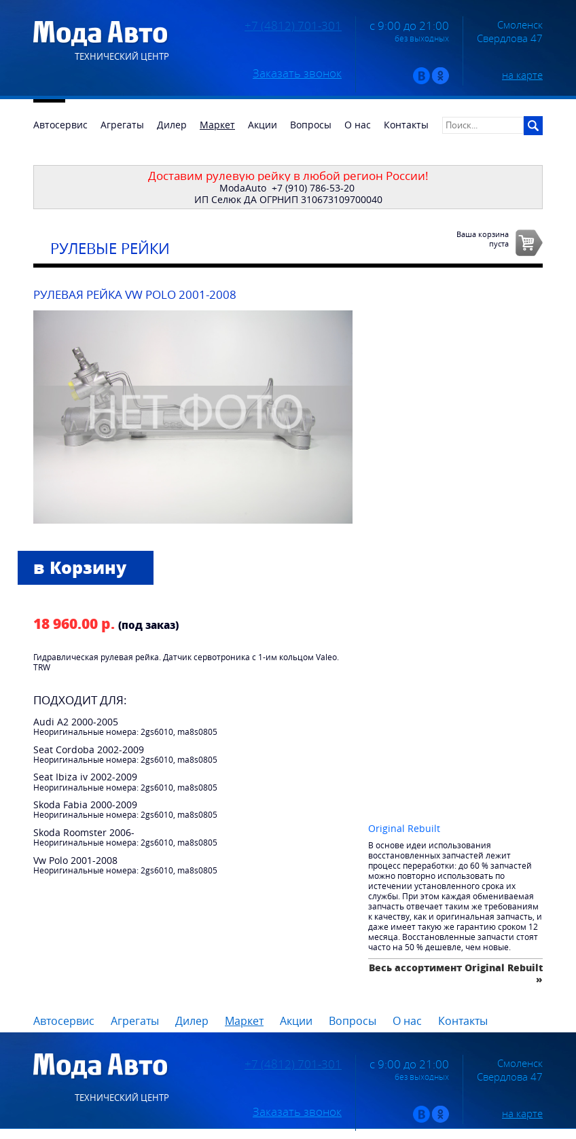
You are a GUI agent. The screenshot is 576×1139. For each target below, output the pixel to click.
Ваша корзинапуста (482, 238)
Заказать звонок (297, 73)
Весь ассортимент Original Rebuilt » (456, 973)
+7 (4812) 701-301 (293, 25)
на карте (522, 75)
